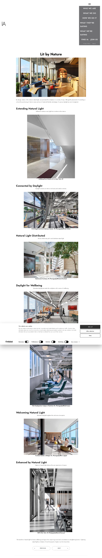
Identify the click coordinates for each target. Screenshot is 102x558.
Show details (74, 555)
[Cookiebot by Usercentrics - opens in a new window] (9, 555)
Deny (90, 549)
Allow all (90, 540)
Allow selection (90, 544)
